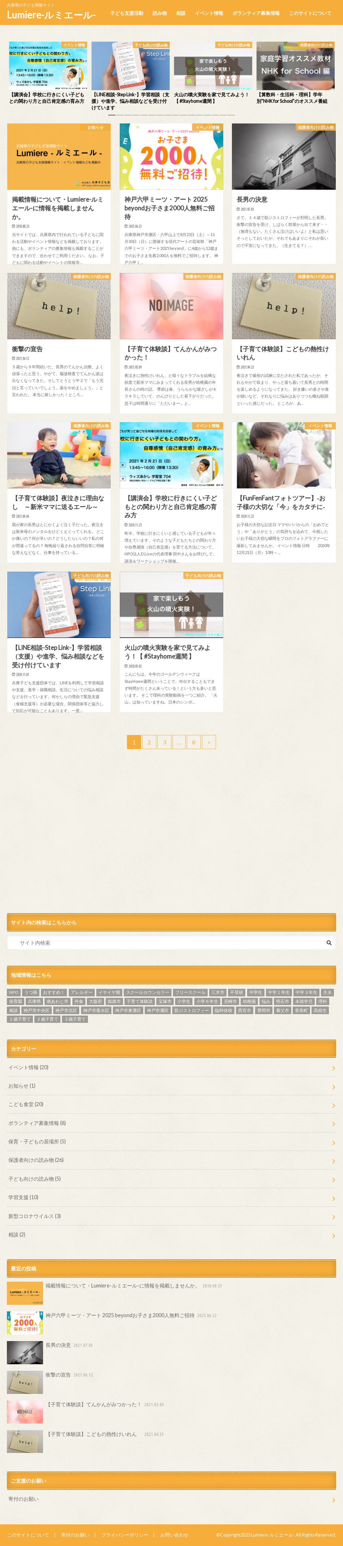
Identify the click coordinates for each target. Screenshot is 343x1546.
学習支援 (23, 1197)
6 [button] (152, 117)
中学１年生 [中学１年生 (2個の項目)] (279, 992)
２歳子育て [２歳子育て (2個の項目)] (47, 1019)
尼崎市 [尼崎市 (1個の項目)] (230, 1001)
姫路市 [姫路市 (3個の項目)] (114, 1001)
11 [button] (191, 117)
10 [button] (183, 117)
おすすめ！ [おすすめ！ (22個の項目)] (54, 992)
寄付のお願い (23, 1499)
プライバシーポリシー (124, 1534)
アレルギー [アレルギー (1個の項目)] (82, 992)
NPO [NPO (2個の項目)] (13, 992)
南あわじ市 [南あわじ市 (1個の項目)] (57, 1001)
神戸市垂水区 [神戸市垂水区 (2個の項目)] (96, 1010)
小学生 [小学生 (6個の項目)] (183, 1001)
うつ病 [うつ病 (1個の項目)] (30, 992)
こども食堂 (25, 1104)
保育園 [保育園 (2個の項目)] (15, 1001)
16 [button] (231, 117)
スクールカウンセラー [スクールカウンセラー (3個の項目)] (147, 992)
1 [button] (112, 117)
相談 (181, 13)
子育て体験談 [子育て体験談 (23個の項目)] (140, 1001)
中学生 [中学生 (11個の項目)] (255, 992)
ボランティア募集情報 (256, 13)
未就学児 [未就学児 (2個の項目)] (304, 1001)
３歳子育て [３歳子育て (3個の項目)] (75, 1019)
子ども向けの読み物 (34, 1179)
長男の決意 (50, 1352)
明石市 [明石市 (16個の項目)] (282, 1001)
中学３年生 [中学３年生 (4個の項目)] (306, 992)
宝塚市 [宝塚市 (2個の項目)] (165, 1001)
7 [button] (159, 117)
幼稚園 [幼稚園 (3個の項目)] (249, 1001)
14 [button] (215, 117)
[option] (48, 73)
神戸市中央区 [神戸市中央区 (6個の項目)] (37, 1010)
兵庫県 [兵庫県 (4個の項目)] (34, 1001)
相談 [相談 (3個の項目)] (13, 1010)
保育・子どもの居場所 (37, 1141)
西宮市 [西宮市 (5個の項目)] (244, 1010)
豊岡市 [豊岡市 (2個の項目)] (263, 1010)
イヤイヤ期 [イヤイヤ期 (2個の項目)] (109, 992)
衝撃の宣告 (50, 1382)
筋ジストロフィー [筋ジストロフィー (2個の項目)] (191, 1010)
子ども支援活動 (126, 13)
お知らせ (21, 1086)
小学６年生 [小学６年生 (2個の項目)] (207, 1001)
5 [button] (144, 117)
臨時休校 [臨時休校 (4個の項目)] (223, 1010)
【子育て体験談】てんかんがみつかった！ (86, 1412)
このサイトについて (310, 13)
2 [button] (120, 117)
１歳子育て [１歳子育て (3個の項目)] (20, 1019)
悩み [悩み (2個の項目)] (266, 1001)
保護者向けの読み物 (36, 1160)
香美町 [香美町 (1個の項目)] (301, 1010)
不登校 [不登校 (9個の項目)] (236, 992)
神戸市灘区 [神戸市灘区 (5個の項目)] (158, 1010)
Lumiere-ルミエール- (51, 15)
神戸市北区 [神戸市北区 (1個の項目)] (66, 1010)
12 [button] (199, 117)
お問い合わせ (174, 1534)
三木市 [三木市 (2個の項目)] (217, 992)
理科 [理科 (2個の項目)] (322, 1001)
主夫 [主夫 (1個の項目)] (327, 992)
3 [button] (128, 117)
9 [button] (175, 117)
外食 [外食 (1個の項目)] (79, 1001)
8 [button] (167, 117)
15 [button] (223, 117)
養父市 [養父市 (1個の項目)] (282, 1010)
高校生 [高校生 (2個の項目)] (320, 1010)
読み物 (160, 13)
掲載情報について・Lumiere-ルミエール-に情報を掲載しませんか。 (115, 1293)
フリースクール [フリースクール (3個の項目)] (190, 992)
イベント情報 (209, 13)
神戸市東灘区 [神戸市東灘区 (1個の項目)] (128, 1010)
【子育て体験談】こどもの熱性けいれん (86, 1441)
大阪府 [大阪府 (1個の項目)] (95, 1001)
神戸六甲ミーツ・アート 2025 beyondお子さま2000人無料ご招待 (112, 1323)
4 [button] (136, 117)
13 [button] (207, 117)
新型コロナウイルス (34, 1216)
